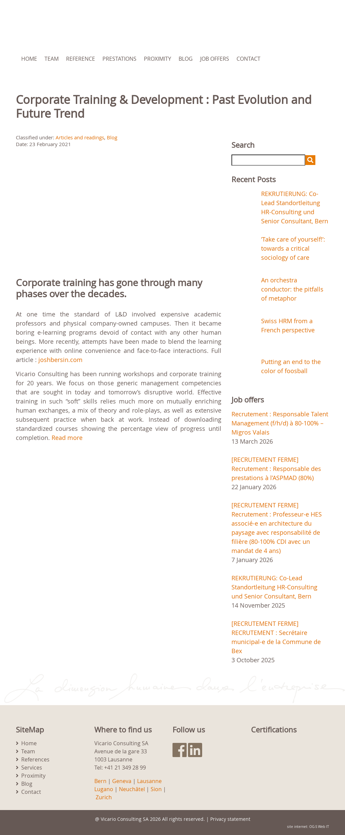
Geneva (121, 781)
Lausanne (149, 781)
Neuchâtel (132, 789)
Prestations (119, 58)
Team (51, 58)
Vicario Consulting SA (125, 819)
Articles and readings (80, 137)
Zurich (104, 797)
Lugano (103, 789)
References (35, 759)
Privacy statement (230, 819)
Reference (80, 58)
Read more (67, 438)
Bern (100, 781)
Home (29, 58)
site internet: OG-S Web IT (308, 827)
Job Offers (214, 58)
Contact (248, 58)
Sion (156, 789)
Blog (186, 58)
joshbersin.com (60, 360)
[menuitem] (302, 59)
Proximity (157, 58)
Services (31, 767)
